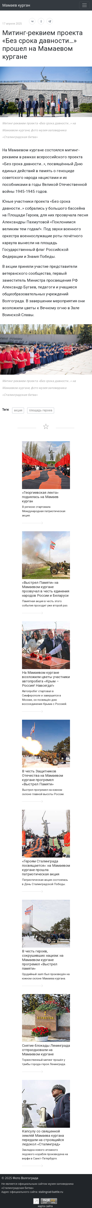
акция (18, 410)
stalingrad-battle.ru (51, 1192)
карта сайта (45, 1206)
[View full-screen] (88, 70)
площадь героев (40, 410)
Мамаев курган (16, 5)
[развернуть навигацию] (84, 5)
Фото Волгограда (25, 1178)
